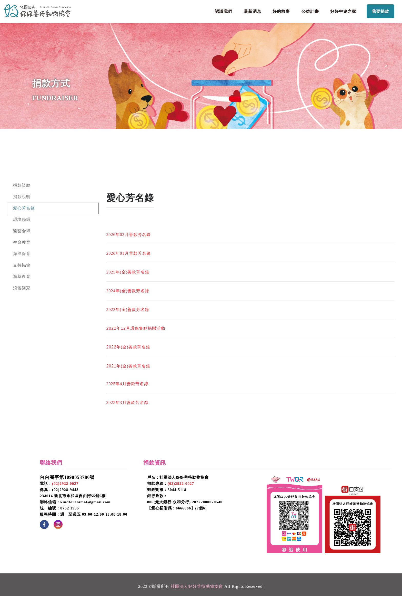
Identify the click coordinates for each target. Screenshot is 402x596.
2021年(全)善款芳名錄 (128, 366)
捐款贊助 (22, 185)
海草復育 (22, 276)
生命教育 (22, 242)
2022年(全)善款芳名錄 (128, 347)
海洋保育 (22, 253)
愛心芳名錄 (24, 208)
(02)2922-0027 (65, 483)
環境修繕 (22, 219)
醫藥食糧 (22, 231)
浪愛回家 (22, 288)
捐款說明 (22, 196)
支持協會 (22, 265)
